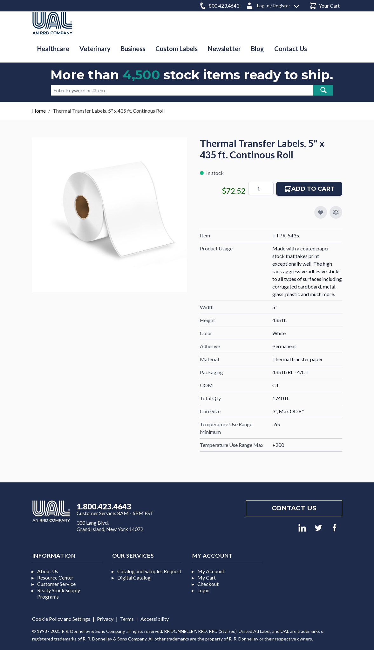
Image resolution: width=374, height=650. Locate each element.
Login (203, 590)
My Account (210, 571)
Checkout (208, 584)
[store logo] (52, 23)
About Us (47, 571)
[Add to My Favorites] (320, 212)
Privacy (105, 619)
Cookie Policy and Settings (61, 619)
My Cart (206, 577)
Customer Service (56, 584)
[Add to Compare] (336, 212)
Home (39, 111)
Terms (127, 619)
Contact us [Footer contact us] (294, 508)
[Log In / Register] (272, 4)
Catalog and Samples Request (149, 571)
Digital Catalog (134, 577)
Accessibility (154, 619)
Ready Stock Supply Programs (58, 593)
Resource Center (55, 577)
